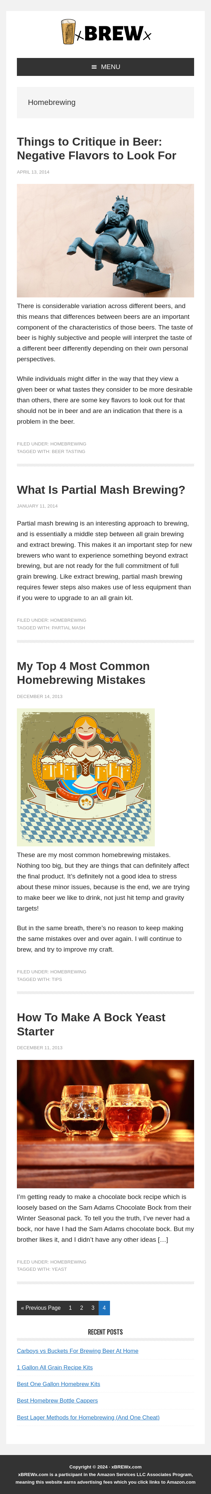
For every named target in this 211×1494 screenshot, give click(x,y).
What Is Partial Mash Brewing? (101, 489)
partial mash (68, 627)
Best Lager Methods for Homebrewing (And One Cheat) (88, 1417)
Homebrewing (68, 443)
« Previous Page (41, 1309)
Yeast (59, 1269)
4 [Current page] (106, 1309)
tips (57, 979)
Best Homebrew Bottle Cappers (57, 1400)
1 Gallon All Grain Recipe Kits (55, 1367)
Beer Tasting (68, 451)
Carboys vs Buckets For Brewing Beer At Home (78, 1351)
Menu (110, 66)
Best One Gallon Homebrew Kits (58, 1384)
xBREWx (105, 32)
